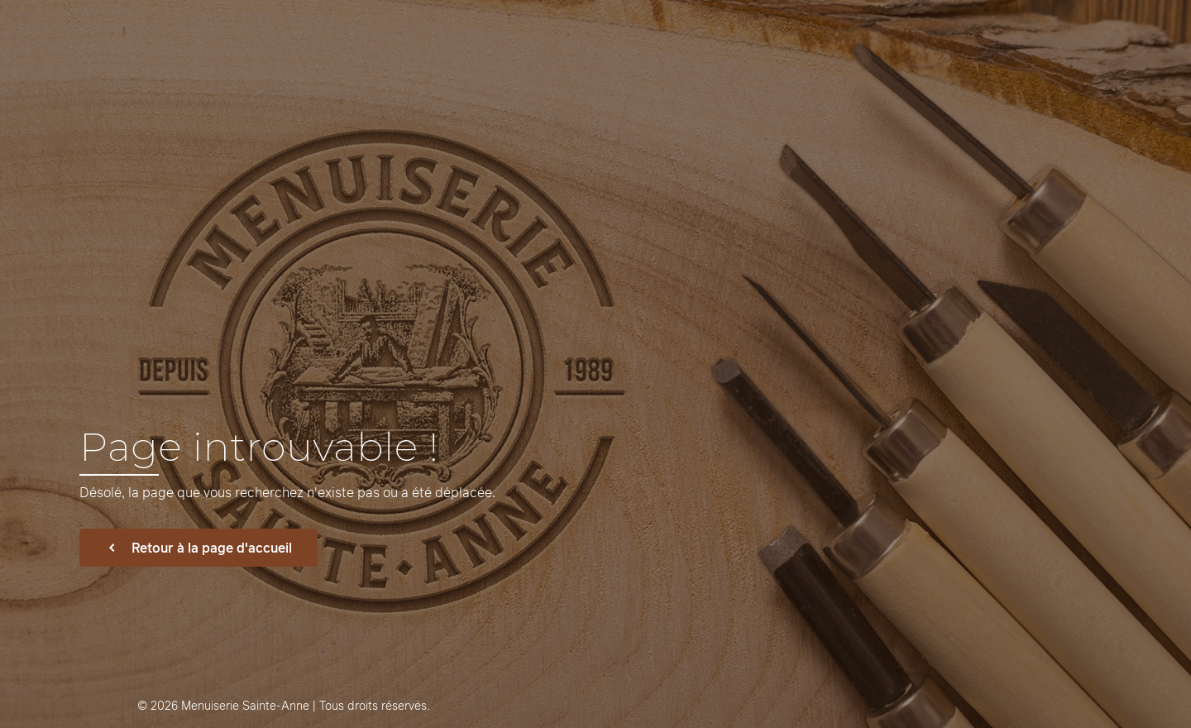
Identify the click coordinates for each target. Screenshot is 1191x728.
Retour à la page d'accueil (198, 548)
